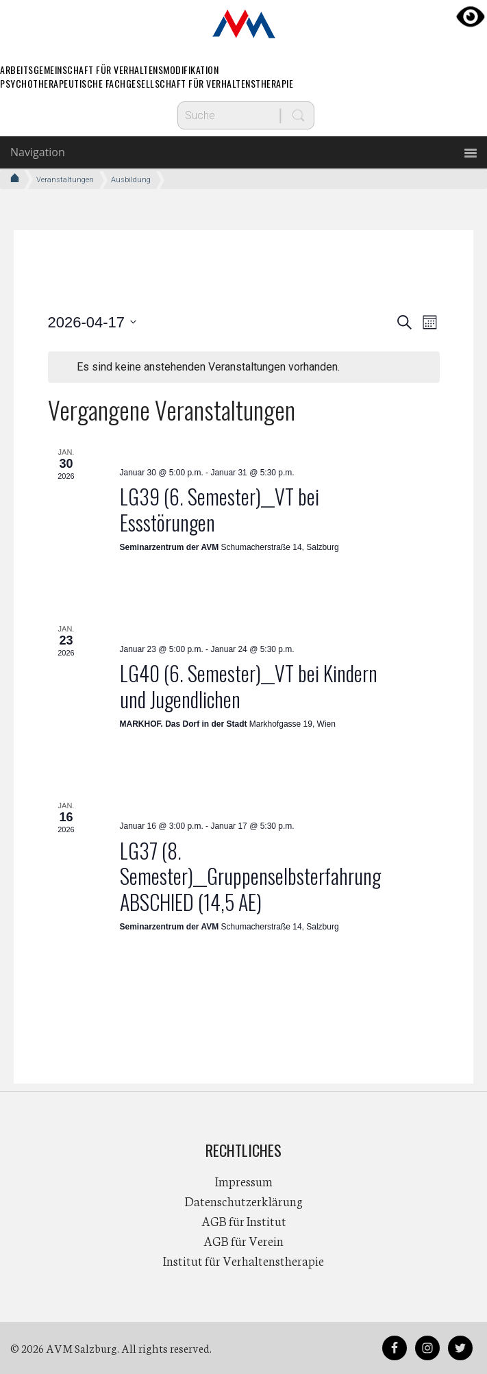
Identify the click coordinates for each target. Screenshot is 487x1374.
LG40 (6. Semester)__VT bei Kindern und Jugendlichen (248, 686)
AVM (244, 24)
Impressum (244, 1181)
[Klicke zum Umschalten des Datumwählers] (92, 322)
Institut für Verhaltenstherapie (243, 1260)
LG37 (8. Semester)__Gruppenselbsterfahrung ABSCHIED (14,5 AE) (250, 876)
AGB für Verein (243, 1240)
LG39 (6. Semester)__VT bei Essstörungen (219, 509)
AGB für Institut (243, 1220)
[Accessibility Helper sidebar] (470, 16)
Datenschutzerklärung (244, 1201)
